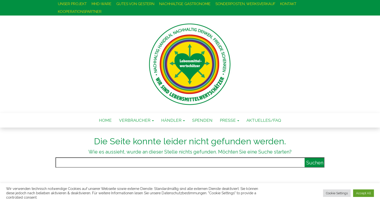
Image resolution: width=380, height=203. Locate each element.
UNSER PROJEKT (72, 4)
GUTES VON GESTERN (135, 4)
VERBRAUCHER (136, 120)
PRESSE (229, 120)
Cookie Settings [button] (337, 193)
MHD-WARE (101, 4)
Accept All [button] (363, 193)
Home (105, 120)
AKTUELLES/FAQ (263, 120)
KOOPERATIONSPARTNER (80, 11)
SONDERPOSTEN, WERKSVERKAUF (245, 4)
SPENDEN (202, 120)
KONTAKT (288, 4)
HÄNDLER (173, 120)
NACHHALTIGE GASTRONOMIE (185, 4)
